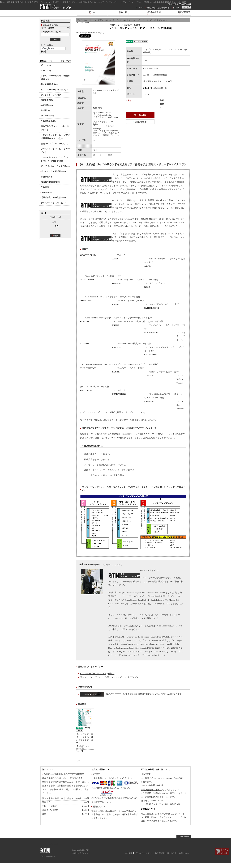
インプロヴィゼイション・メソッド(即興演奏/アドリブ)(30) (55, 136)
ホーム (111, 20)
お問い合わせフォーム (151, 790)
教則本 (111, 673)
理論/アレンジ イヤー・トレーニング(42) (55, 128)
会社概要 (128, 853)
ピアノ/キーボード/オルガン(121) (55, 90)
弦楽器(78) (45, 110)
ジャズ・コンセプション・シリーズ (130, 20)
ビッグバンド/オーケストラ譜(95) (55, 166)
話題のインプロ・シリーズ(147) (54, 144)
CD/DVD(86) (46, 192)
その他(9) (45, 187)
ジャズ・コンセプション (156, 20)
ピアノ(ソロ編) (95, 238)
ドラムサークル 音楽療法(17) (53, 171)
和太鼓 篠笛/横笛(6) (49, 84)
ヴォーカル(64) (47, 116)
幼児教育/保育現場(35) (50, 182)
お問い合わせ (184, 853)
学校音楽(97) (46, 177)
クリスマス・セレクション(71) (54, 203)
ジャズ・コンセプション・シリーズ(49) (55, 150)
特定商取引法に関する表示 (165, 853)
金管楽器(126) (47, 105)
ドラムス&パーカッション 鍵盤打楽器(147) (55, 77)
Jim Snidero (124, 575)
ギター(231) (46, 65)
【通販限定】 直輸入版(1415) (53, 197)
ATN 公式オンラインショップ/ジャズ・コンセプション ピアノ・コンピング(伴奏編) (55, 6)
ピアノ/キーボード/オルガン (93, 673)
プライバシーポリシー (144, 853)
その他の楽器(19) (48, 121)
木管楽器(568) (47, 100)
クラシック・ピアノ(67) (51, 95)
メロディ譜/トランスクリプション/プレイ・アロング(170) (54, 159)
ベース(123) (46, 70)
